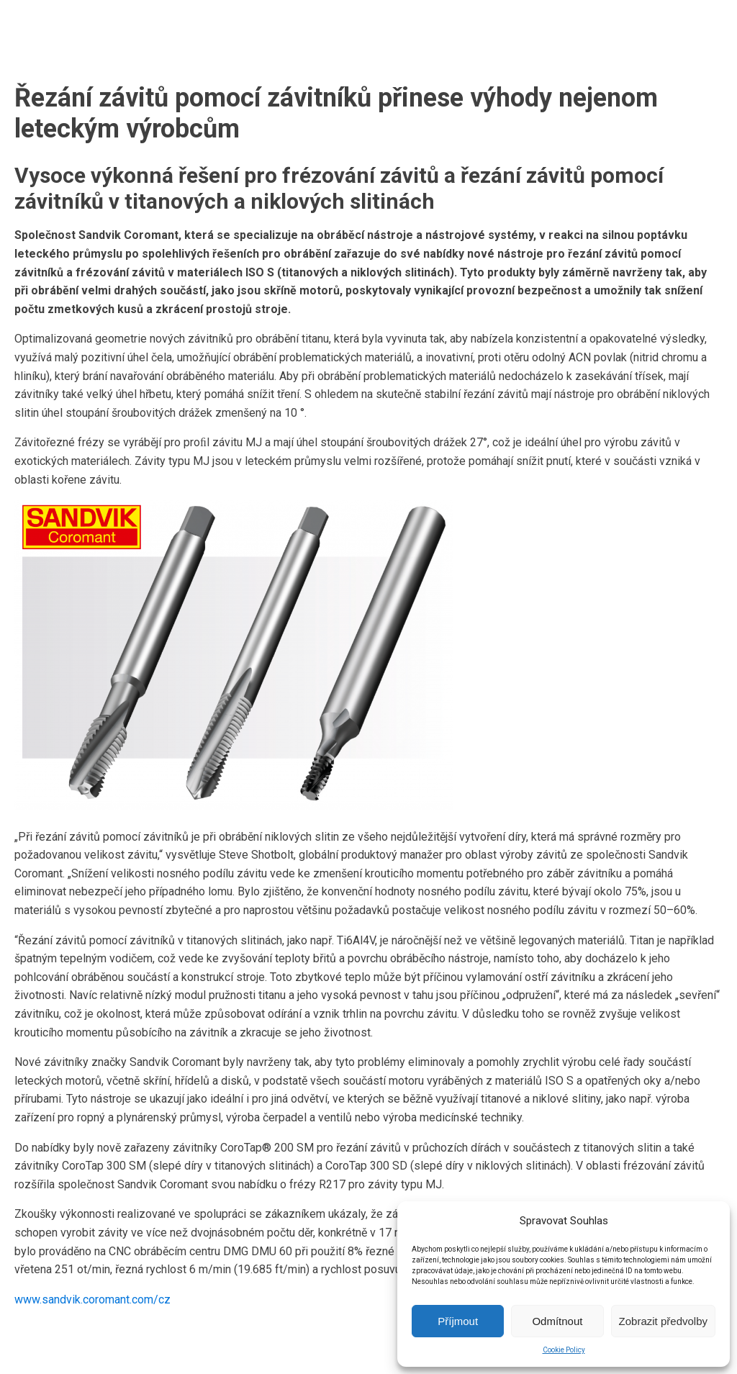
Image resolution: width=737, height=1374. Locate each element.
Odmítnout (557, 1321)
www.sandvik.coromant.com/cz (92, 1299)
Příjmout (458, 1321)
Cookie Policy (564, 1350)
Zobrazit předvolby (663, 1321)
